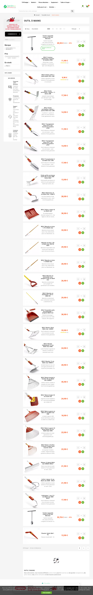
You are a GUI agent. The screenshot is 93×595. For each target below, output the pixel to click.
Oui (8, 66)
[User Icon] (83, 6)
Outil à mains (8, 73)
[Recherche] (43, 11)
